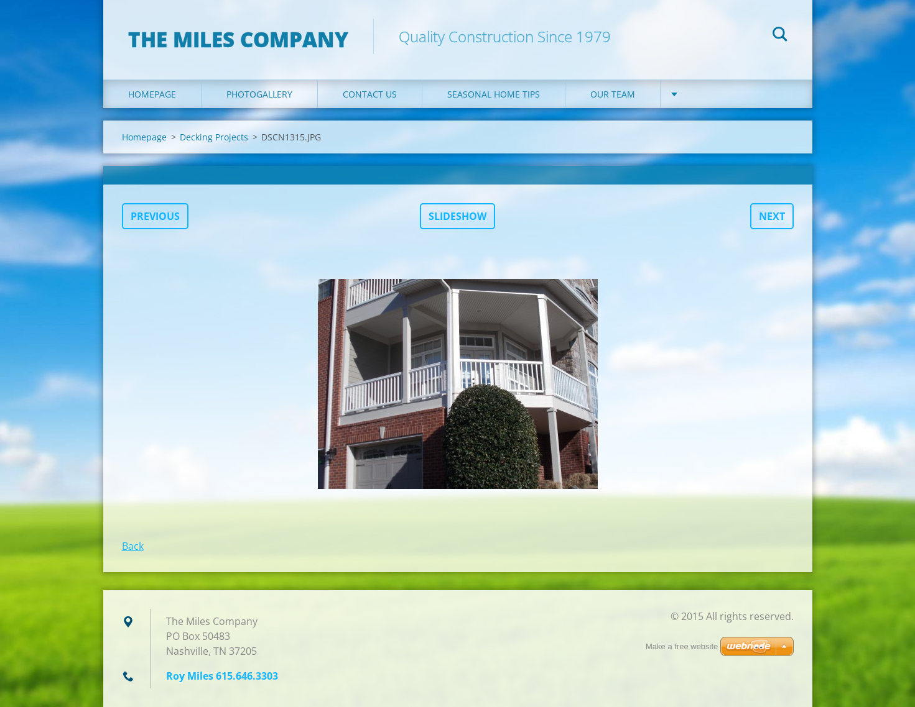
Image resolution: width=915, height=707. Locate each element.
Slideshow (457, 216)
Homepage (152, 94)
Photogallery (259, 94)
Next (772, 216)
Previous (155, 216)
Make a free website (682, 646)
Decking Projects (214, 137)
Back (133, 546)
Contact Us (370, 94)
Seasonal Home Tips (493, 94)
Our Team (612, 94)
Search (780, 36)
